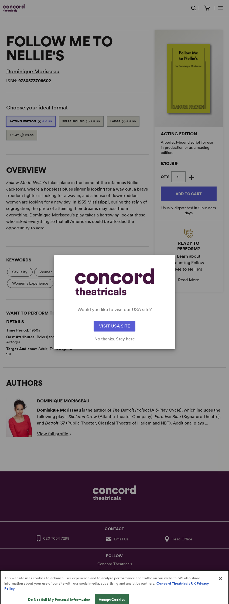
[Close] (220, 583)
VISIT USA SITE (114, 326)
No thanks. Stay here (114, 339)
